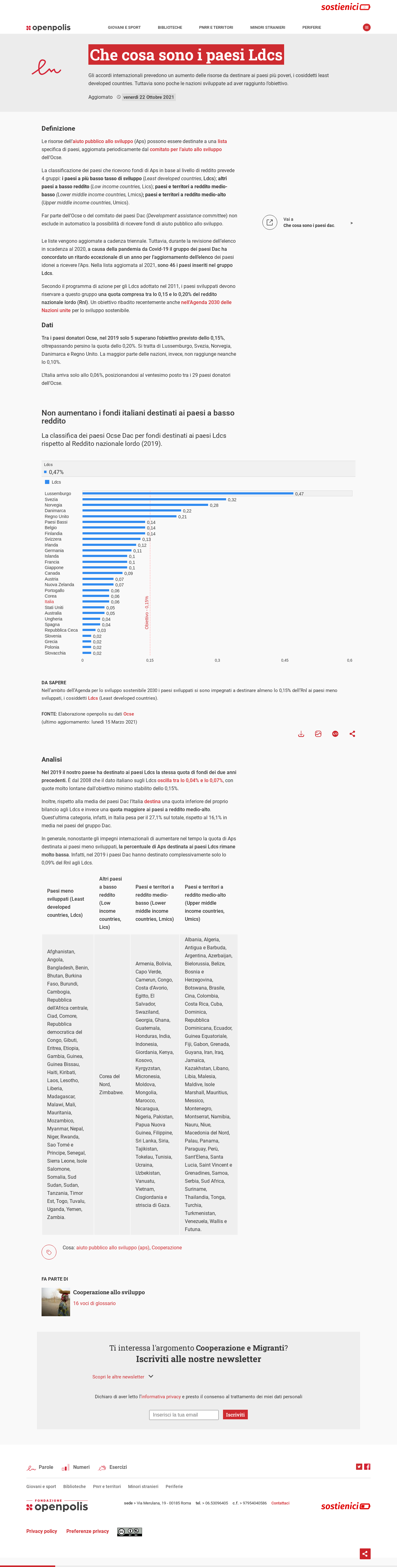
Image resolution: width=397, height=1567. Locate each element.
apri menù (367, 27)
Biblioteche (170, 27)
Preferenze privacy (87, 1531)
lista (222, 141)
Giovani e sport (124, 27)
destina (152, 801)
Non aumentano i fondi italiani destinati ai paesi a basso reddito (138, 416)
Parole (46, 1467)
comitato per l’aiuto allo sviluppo (186, 149)
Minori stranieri (267, 27)
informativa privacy (161, 1396)
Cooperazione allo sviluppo (109, 1292)
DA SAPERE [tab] (54, 683)
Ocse (128, 714)
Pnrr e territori (216, 27)
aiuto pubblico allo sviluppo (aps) (112, 1248)
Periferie (311, 27)
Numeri (81, 1467)
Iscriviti (235, 1414)
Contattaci (280, 1503)
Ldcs (93, 698)
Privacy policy (41, 1531)
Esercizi (118, 1467)
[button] (122, 1377)
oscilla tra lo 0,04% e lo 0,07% (190, 780)
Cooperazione (167, 1248)
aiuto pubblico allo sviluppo (103, 141)
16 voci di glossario (94, 1303)
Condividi (365, 1553)
